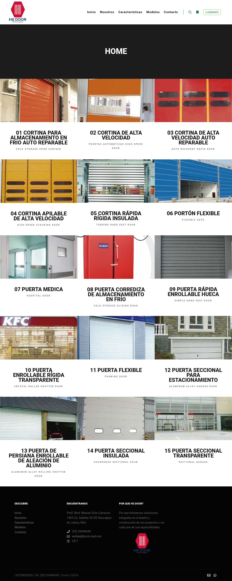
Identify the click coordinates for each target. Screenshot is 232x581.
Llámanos (212, 12)
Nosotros (20, 517)
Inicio (18, 513)
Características (24, 522)
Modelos (20, 527)
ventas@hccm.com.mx (84, 536)
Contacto (20, 532)
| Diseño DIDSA (69, 575)
